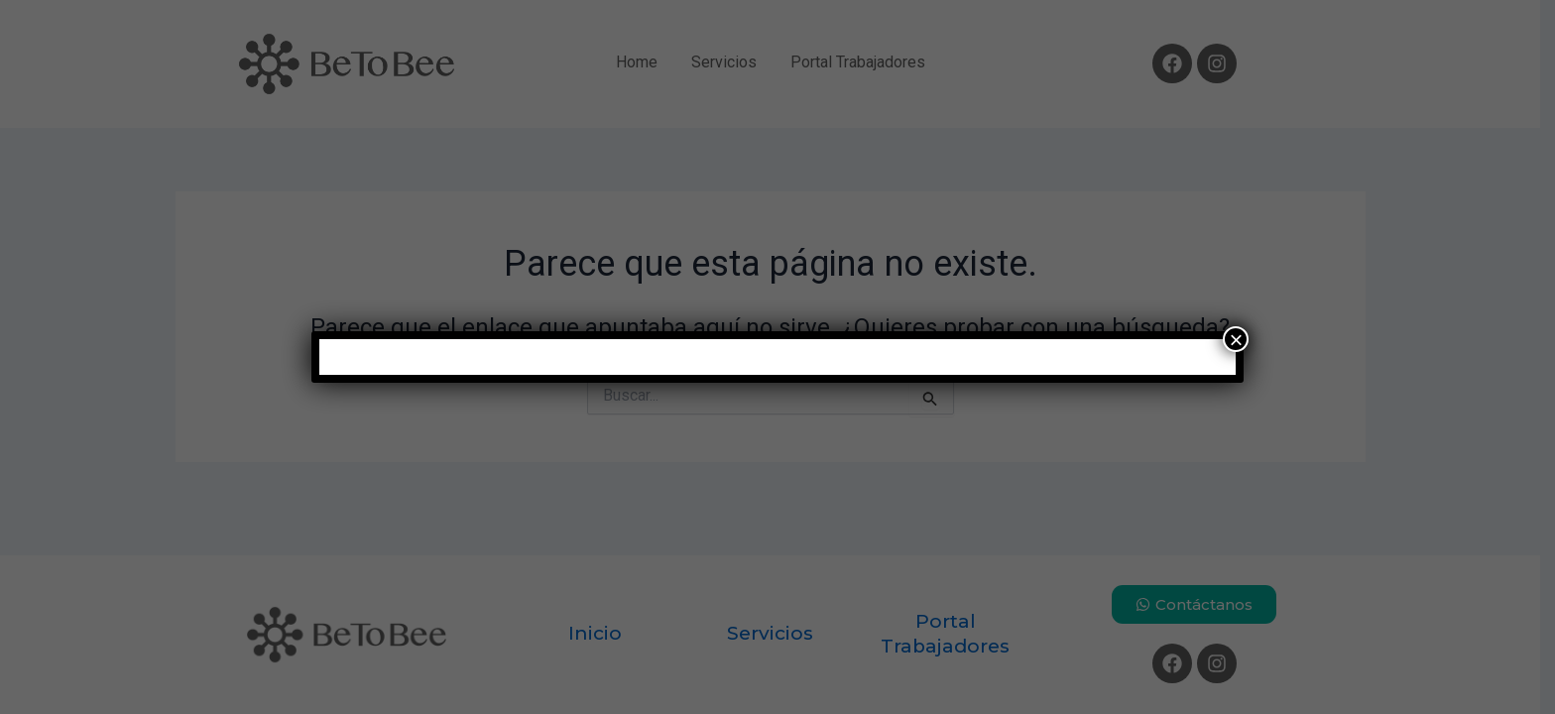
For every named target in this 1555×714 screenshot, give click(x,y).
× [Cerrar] (1236, 339)
